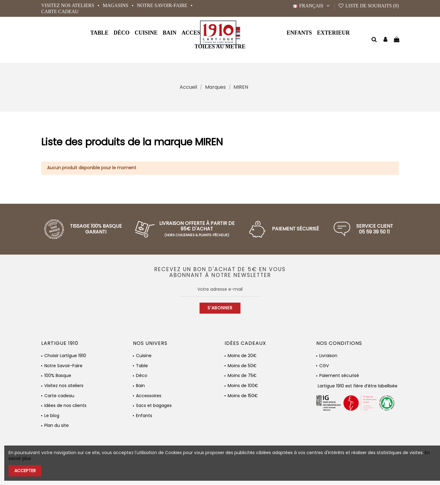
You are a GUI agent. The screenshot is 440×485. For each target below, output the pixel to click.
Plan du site (56, 425)
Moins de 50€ (242, 366)
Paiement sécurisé (339, 376)
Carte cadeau (60, 11)
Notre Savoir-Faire (163, 5)
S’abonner (220, 308)
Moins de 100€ (243, 386)
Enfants (144, 416)
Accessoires (148, 396)
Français (312, 5)
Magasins (116, 5)
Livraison (328, 356)
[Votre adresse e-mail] (220, 289)
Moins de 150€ (243, 396)
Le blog (51, 416)
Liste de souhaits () (368, 5)
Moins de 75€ (242, 376)
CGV (324, 366)
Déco (141, 376)
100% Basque (57, 376)
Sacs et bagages (154, 406)
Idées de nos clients (65, 406)
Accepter (25, 471)
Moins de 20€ (242, 356)
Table (142, 366)
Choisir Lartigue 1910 (65, 356)
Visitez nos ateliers (68, 5)
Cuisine (144, 356)
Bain (140, 386)
